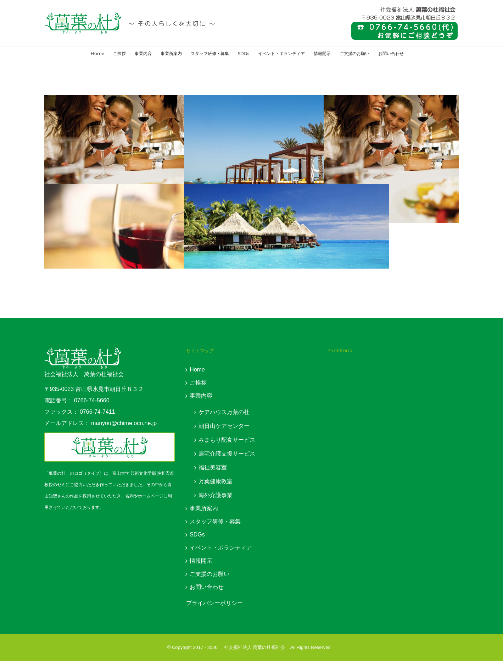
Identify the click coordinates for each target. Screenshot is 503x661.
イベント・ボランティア (221, 548)
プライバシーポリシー (214, 603)
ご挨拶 (198, 383)
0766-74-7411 (97, 412)
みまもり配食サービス (227, 440)
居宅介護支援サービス (227, 454)
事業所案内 (204, 508)
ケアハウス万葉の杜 (224, 412)
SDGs (197, 534)
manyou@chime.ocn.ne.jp (124, 423)
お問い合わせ (207, 587)
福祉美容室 (213, 467)
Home (197, 370)
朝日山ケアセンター (224, 426)
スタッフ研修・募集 (215, 521)
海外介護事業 (216, 495)
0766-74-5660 (92, 400)
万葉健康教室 (216, 481)
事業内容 (201, 396)
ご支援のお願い (209, 574)
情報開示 (201, 561)
